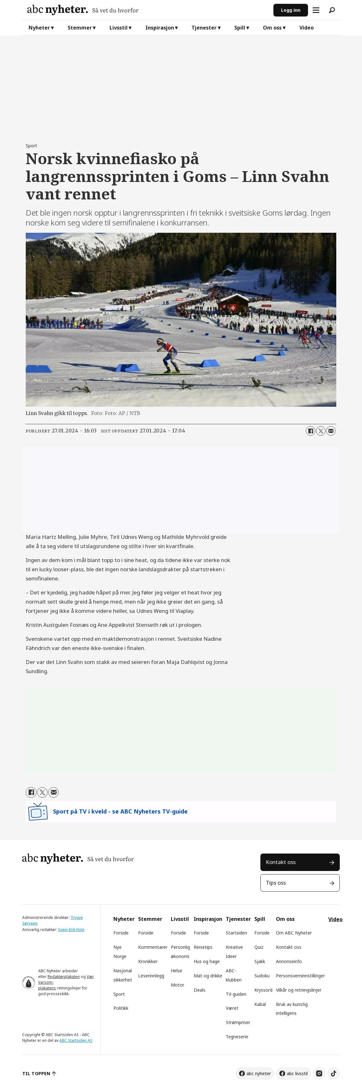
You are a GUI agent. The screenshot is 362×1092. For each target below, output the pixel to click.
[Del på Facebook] (310, 431)
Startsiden (236, 933)
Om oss (272, 27)
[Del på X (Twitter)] (320, 431)
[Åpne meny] (316, 10)
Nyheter (39, 27)
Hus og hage (207, 961)
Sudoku (262, 976)
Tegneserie (237, 1037)
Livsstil (119, 27)
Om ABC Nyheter (294, 933)
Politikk (120, 1008)
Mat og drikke (208, 976)
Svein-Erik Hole (71, 929)
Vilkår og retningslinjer (298, 990)
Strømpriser (238, 1022)
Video (306, 27)
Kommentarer (152, 947)
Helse (176, 971)
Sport (119, 994)
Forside (121, 933)
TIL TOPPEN (36, 1073)
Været (232, 1008)
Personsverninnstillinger (300, 976)
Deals (199, 990)
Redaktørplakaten (64, 976)
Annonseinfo (289, 961)
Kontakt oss (281, 862)
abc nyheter (258, 1073)
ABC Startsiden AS (75, 1040)
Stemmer (80, 27)
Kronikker (148, 961)
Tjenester (204, 27)
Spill (239, 27)
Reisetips (203, 947)
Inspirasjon (159, 27)
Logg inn (290, 10)
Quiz (259, 947)
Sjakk (259, 961)
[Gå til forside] (147, 10)
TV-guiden (236, 994)
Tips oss (276, 882)
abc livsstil (297, 1073)
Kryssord (263, 990)
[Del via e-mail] (331, 431)
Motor (177, 985)
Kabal (260, 1004)
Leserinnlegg (151, 976)
